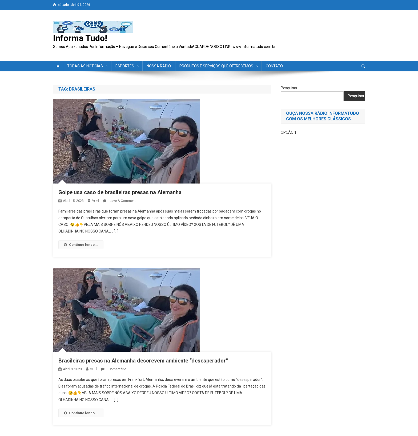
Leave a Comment (122, 201)
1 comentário (116, 369)
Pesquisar (289, 88)
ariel (95, 200)
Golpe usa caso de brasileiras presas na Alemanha (120, 192)
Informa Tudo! (80, 38)
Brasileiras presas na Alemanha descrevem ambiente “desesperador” (143, 360)
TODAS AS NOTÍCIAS (85, 66)
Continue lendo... (81, 245)
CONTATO (274, 66)
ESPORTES (124, 66)
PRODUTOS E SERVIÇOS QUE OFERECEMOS (216, 66)
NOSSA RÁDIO (159, 66)
